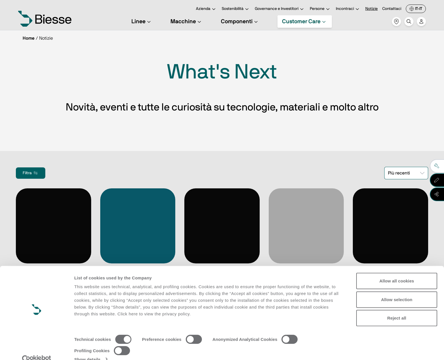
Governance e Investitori (280, 9)
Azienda (206, 9)
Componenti (240, 21)
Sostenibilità (236, 9)
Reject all (396, 307)
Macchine (186, 21)
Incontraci (348, 9)
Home (29, 38)
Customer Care (304, 21)
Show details (87, 348)
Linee (141, 21)
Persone (320, 9)
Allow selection (397, 289)
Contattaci (391, 9)
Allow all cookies (396, 270)
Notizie (371, 9)
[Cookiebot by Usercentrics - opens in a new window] (36, 349)
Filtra (31, 173)
